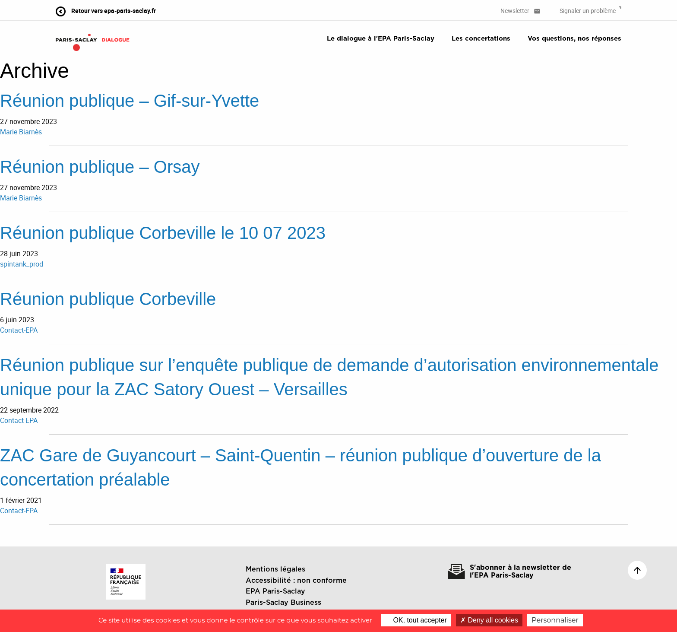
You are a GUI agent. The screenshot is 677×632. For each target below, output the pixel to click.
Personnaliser (555, 620)
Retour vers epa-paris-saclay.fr (106, 10)
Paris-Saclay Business (283, 602)
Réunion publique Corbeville (108, 298)
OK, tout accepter (416, 620)
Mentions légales (275, 569)
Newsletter (520, 10)
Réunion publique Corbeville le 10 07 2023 (163, 232)
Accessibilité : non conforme (296, 580)
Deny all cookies (489, 620)
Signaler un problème (590, 10)
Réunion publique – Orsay (100, 166)
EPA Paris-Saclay (275, 591)
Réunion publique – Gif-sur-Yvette (129, 100)
